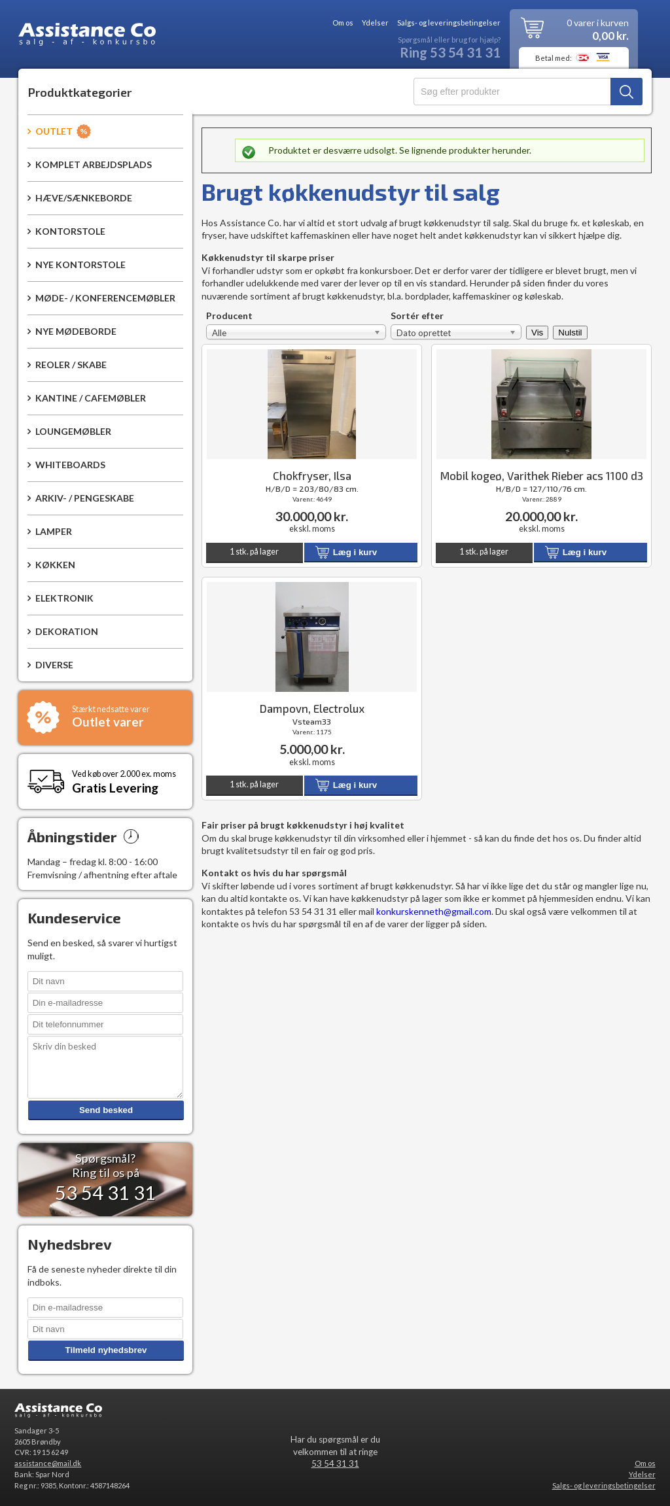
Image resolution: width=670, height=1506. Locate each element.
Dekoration (66, 631)
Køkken (55, 564)
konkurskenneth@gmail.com (433, 911)
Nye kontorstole (80, 264)
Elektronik (64, 598)
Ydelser (375, 23)
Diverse (54, 664)
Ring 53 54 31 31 (450, 53)
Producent (229, 316)
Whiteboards (70, 464)
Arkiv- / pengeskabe (84, 498)
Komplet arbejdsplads (93, 164)
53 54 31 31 (335, 1463)
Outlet (54, 131)
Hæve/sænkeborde (83, 197)
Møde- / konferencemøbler (105, 297)
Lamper (53, 531)
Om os (342, 23)
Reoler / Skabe (71, 364)
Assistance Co (87, 36)
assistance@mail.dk (47, 1463)
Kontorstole (70, 231)
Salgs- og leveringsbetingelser (449, 23)
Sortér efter (417, 316)
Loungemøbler (73, 431)
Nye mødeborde (75, 331)
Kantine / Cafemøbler (90, 397)
